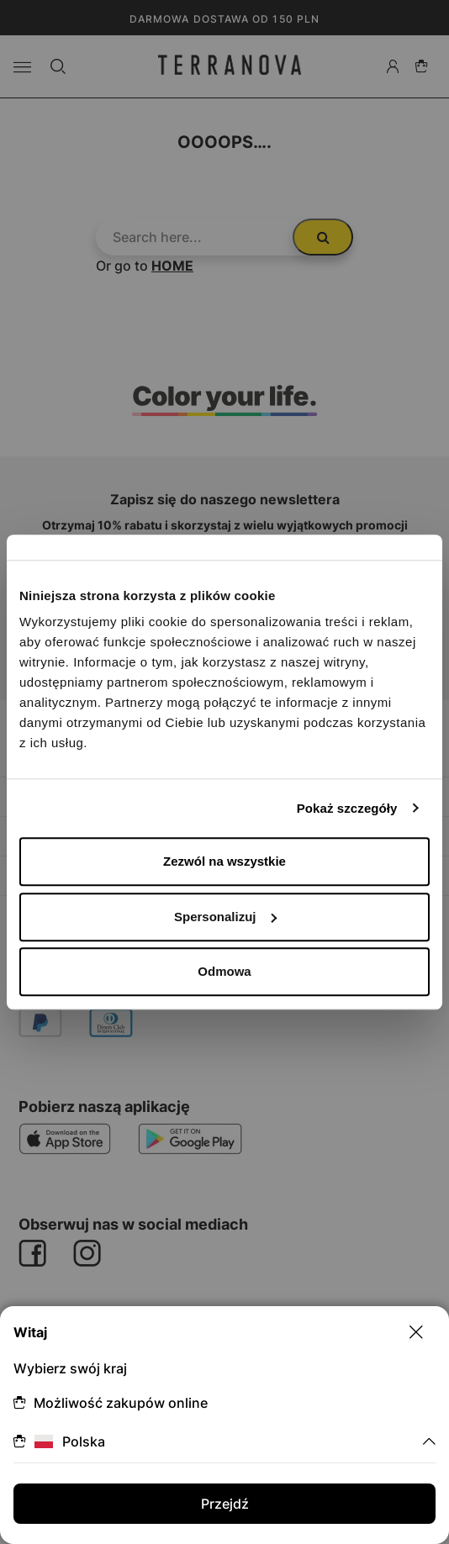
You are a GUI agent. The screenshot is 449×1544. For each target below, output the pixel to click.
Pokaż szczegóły (347, 808)
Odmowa (224, 971)
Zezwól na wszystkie (224, 861)
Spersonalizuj (225, 916)
